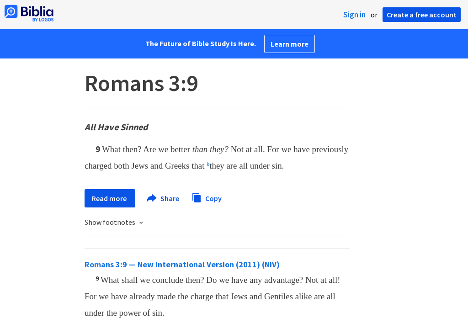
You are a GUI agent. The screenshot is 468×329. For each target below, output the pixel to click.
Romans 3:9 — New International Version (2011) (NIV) (182, 264)
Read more (110, 198)
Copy (206, 197)
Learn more (289, 43)
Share (163, 198)
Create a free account (422, 14)
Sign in (354, 15)
